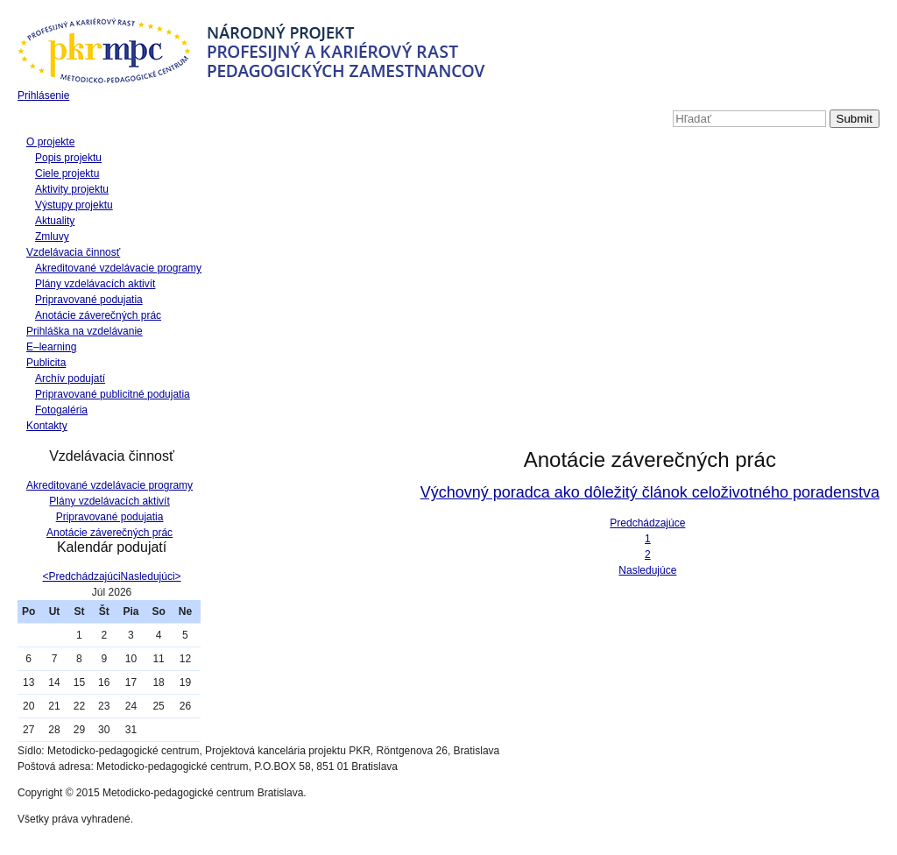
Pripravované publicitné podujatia (112, 394)
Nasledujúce (647, 570)
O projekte (50, 142)
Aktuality (54, 221)
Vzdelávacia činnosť (73, 252)
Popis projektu (68, 158)
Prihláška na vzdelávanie (84, 331)
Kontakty (46, 426)
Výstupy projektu (74, 205)
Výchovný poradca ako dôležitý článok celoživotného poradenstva (649, 492)
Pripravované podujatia (89, 299)
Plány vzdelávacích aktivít (95, 284)
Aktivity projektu (72, 189)
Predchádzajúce (647, 523)
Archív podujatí (70, 378)
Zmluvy (52, 236)
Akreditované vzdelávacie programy (118, 268)
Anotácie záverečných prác (98, 315)
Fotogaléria (61, 410)
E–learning (51, 347)
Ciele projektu (67, 173)
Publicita (46, 363)
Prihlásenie (43, 95)
